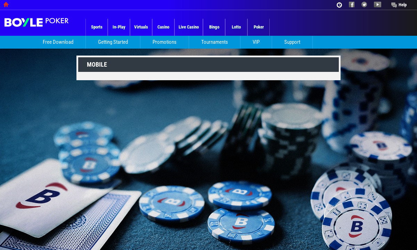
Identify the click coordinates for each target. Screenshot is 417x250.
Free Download (58, 42)
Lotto (236, 27)
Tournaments (214, 42)
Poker (259, 27)
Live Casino (189, 27)
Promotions (165, 42)
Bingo (214, 27)
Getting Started (113, 42)
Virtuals (141, 27)
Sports (97, 27)
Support (292, 42)
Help (403, 4)
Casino (163, 27)
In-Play (119, 27)
